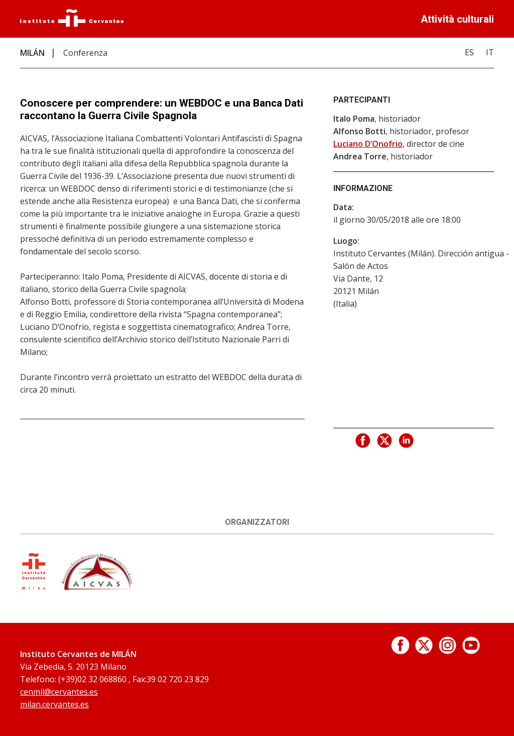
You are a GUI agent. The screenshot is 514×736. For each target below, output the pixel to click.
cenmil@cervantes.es (59, 691)
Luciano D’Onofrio (368, 143)
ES (469, 52)
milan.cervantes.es (54, 704)
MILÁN (32, 52)
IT (490, 52)
